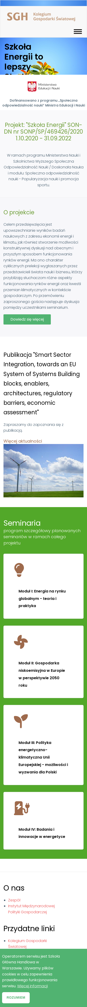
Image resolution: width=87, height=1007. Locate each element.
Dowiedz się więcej (30, 321)
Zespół (14, 900)
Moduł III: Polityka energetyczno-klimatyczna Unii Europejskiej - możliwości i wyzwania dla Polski (43, 757)
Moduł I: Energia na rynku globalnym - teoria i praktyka (42, 599)
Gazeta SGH (19, 952)
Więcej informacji (32, 990)
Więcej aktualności (22, 441)
